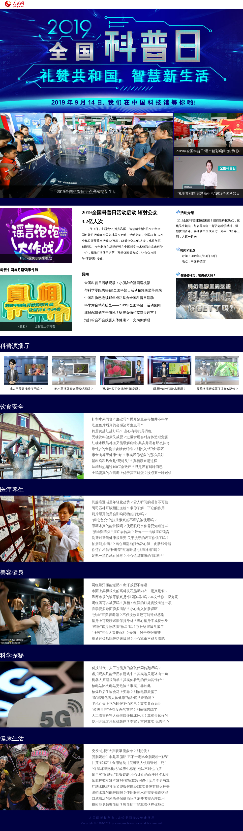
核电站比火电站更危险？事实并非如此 (121, 686)
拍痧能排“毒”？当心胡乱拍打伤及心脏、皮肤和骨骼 (131, 544)
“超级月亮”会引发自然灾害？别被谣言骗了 (124, 710)
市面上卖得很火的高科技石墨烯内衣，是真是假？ (130, 591)
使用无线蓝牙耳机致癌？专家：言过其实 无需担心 (130, 721)
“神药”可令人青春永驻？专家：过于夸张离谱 (126, 633)
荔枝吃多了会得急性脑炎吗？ (121, 389)
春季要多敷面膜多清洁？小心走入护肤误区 (125, 609)
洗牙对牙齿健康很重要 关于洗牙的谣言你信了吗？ (130, 538)
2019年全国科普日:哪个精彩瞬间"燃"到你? (208, 151)
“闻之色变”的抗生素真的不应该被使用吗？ (124, 520)
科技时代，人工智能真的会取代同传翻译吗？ (126, 668)
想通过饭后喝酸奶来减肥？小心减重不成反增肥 (128, 639)
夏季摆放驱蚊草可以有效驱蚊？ (217, 389)
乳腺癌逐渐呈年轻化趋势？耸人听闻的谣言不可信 (130, 502)
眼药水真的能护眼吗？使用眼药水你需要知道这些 (130, 526)
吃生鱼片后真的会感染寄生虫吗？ (118, 425)
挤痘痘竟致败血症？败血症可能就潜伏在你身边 (128, 804)
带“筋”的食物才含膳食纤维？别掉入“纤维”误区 (128, 449)
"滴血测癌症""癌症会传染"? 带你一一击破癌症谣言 (130, 532)
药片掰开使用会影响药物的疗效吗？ (119, 514)
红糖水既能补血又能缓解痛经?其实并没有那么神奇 (131, 443)
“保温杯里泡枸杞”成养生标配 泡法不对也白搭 (127, 769)
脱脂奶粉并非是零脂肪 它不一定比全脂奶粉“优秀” (130, 757)
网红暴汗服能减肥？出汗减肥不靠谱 (119, 585)
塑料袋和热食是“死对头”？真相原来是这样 (124, 461)
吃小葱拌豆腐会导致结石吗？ (74, 389)
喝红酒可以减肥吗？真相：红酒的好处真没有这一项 (132, 603)
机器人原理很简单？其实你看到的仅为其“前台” (128, 680)
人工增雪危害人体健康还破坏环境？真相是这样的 (130, 716)
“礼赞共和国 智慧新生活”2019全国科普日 (208, 193)
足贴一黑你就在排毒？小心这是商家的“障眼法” (128, 556)
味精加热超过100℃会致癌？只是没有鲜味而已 (127, 467)
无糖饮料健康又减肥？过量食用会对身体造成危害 (130, 437)
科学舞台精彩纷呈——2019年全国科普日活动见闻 (122, 305)
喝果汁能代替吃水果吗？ (169, 389)
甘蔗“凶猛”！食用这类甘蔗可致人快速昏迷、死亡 (130, 763)
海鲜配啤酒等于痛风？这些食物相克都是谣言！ (120, 313)
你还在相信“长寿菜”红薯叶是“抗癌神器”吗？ (126, 550)
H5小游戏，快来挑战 (36, 258)
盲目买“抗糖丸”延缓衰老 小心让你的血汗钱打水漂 (130, 775)
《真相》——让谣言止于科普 (36, 326)
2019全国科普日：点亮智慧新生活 (87, 191)
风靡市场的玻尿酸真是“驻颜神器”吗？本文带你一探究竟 (135, 597)
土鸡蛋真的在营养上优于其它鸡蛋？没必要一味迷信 (132, 473)
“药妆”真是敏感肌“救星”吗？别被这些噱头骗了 (128, 627)
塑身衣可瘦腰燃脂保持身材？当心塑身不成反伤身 (130, 621)
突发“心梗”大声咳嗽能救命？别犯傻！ (121, 751)
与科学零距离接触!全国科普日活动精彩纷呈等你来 (123, 290)
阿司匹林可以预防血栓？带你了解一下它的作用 (128, 508)
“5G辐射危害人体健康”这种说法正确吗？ (123, 698)
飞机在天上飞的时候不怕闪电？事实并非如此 (126, 704)
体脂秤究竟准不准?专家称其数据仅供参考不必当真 (131, 781)
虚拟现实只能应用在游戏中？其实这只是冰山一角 (130, 674)
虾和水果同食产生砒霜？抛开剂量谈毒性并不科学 (130, 419)
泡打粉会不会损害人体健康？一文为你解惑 (117, 320)
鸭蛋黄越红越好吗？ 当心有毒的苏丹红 (122, 431)
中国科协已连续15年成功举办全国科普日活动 (119, 298)
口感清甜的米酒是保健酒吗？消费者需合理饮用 (128, 798)
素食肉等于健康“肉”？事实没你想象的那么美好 (128, 455)
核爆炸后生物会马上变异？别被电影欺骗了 (125, 692)
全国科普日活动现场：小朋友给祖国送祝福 (117, 283)
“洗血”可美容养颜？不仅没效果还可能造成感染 (128, 615)
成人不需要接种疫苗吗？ (26, 389)
